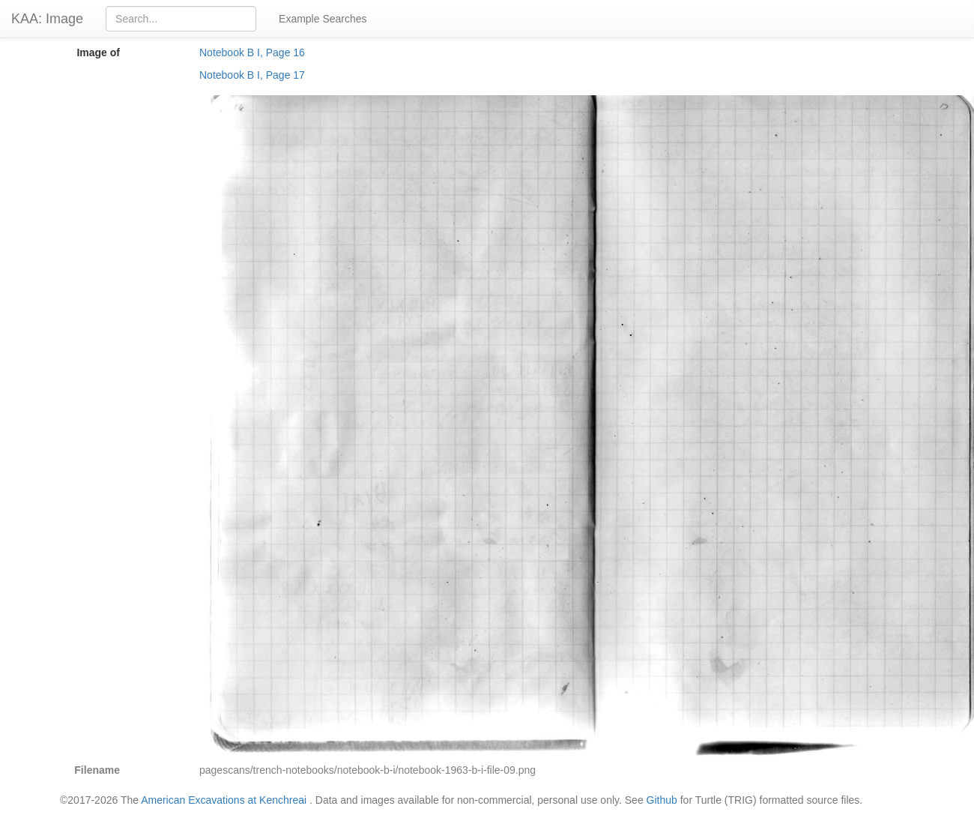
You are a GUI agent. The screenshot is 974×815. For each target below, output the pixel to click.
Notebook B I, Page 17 (252, 75)
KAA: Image (47, 18)
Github (662, 800)
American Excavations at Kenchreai (223, 800)
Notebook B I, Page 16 (252, 52)
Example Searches (323, 19)
